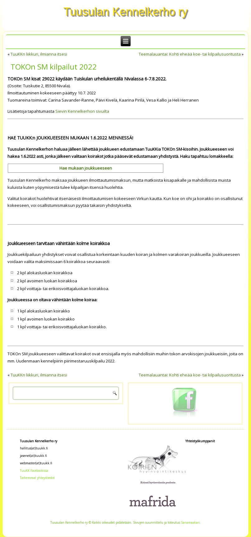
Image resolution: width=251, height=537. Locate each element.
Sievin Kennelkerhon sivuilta (82, 111)
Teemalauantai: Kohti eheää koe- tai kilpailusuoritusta (190, 54)
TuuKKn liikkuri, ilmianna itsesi (39, 54)
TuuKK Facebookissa (34, 470)
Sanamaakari (190, 522)
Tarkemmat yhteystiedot (37, 478)
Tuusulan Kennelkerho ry (125, 11)
